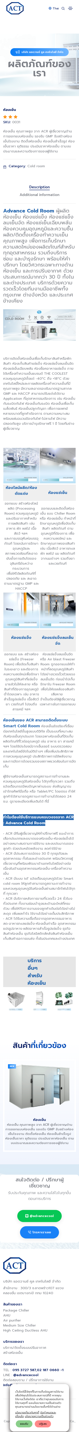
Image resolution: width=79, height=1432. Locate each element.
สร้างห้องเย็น (13, 1352)
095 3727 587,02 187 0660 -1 (37, 1370)
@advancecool (39, 1216)
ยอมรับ (24, 1424)
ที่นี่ (47, 801)
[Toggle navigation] (70, 8)
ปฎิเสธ (43, 1424)
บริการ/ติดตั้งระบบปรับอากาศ (24, 1347)
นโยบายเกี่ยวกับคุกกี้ (27, 1412)
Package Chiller (16, 1310)
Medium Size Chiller (19, 1325)
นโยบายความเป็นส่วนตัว (39, 1416)
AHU (6, 1315)
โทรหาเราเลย (39, 1232)
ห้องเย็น (39, 1119)
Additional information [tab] (39, 194)
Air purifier (12, 1320)
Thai (54, 8)
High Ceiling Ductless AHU (25, 1330)
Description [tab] (39, 187)
